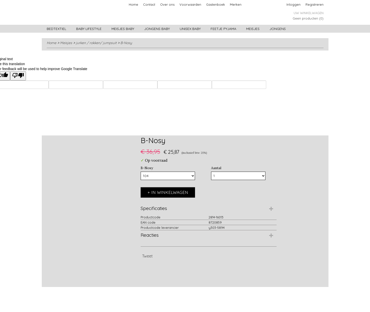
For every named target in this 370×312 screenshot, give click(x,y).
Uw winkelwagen (309, 13)
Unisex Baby (190, 28)
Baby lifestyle (89, 28)
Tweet (147, 256)
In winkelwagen (169, 192)
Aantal (216, 168)
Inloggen (293, 4)
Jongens (277, 28)
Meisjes (253, 28)
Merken (235, 4)
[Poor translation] (18, 75)
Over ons (167, 4)
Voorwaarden (190, 4)
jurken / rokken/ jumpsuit (96, 43)
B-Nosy (126, 43)
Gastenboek (215, 4)
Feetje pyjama (223, 28)
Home (133, 4)
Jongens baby (157, 28)
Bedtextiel (56, 28)
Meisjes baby (122, 28)
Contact (149, 4)
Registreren (314, 4)
